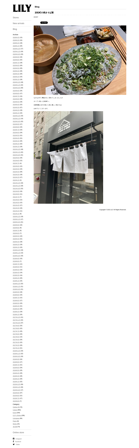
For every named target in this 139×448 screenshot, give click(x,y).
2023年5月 (16, 135)
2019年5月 (16, 270)
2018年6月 (16, 300)
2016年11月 (16, 353)
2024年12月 (16, 82)
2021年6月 (16, 200)
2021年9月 (16, 191)
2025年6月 (16, 65)
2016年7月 (16, 365)
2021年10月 (16, 188)
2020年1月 (16, 247)
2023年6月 (16, 132)
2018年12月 (16, 283)
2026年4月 (16, 37)
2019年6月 (16, 267)
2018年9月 (16, 292)
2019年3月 (16, 275)
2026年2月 (16, 43)
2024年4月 (16, 104)
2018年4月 (16, 306)
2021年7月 (16, 197)
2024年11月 (16, 85)
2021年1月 (16, 214)
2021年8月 (16, 194)
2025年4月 (16, 71)
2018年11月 (16, 286)
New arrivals (18, 23)
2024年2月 (16, 110)
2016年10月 (16, 356)
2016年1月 (16, 381)
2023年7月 (16, 130)
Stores (16, 17)
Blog (15, 29)
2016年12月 (16, 351)
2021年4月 (16, 205)
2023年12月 (16, 116)
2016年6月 (16, 367)
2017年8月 (16, 328)
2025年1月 (16, 79)
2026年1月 (16, 46)
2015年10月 (16, 390)
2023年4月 (16, 138)
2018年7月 (16, 297)
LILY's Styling (17, 415)
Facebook (17, 441)
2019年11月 (16, 253)
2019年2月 (16, 278)
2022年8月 (16, 160)
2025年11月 (16, 51)
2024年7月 (16, 96)
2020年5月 (16, 236)
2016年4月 (16, 373)
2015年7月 (16, 398)
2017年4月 (16, 339)
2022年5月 (16, 169)
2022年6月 (16, 166)
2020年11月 (16, 219)
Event (14, 413)
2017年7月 (16, 331)
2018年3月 (16, 309)
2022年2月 (16, 177)
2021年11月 (16, 186)
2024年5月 (16, 102)
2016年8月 (16, 362)
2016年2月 (16, 379)
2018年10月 (16, 289)
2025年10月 (16, 54)
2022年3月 (16, 174)
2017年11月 (16, 320)
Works (15, 424)
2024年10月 (16, 88)
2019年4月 (16, 272)
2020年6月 (16, 233)
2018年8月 (16, 295)
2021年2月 (16, 211)
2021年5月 (16, 202)
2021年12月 (16, 183)
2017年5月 (16, 337)
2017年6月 (16, 334)
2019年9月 (16, 258)
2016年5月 (16, 370)
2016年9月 (16, 359)
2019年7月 (16, 264)
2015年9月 (16, 393)
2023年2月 (16, 144)
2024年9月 (16, 90)
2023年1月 (16, 146)
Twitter (16, 444)
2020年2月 (16, 244)
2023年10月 (16, 121)
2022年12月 (16, 149)
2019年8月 (16, 261)
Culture (15, 410)
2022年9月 (16, 158)
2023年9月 (16, 124)
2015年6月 (16, 401)
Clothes (15, 407)
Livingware (16, 418)
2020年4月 (16, 239)
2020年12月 (16, 216)
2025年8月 (16, 60)
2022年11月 (16, 152)
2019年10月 (16, 256)
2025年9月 (16, 57)
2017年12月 (16, 317)
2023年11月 (16, 118)
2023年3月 (16, 141)
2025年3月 (16, 74)
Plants (15, 421)
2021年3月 (16, 208)
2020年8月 (16, 228)
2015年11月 (16, 387)
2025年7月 (16, 63)
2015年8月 (16, 395)
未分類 (15, 427)
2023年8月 (16, 127)
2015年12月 (16, 384)
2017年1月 (16, 348)
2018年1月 (16, 314)
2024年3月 (16, 107)
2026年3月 (16, 40)
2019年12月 (16, 250)
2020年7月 (16, 230)
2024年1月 (16, 113)
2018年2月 (16, 311)
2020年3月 (16, 242)
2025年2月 (16, 77)
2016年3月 (16, 376)
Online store (18, 432)
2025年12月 (16, 49)
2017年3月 (16, 342)
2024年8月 (16, 93)
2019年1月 (16, 281)
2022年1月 (16, 180)
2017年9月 (16, 325)
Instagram (17, 439)
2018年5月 (16, 303)
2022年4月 (16, 172)
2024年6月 (16, 99)
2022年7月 (16, 163)
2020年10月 (16, 222)
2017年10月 (16, 323)
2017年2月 (16, 345)
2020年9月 (16, 225)
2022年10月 (16, 155)
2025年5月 (16, 68)
